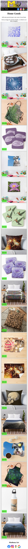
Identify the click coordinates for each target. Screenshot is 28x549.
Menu (2, 9)
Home (6, 9)
